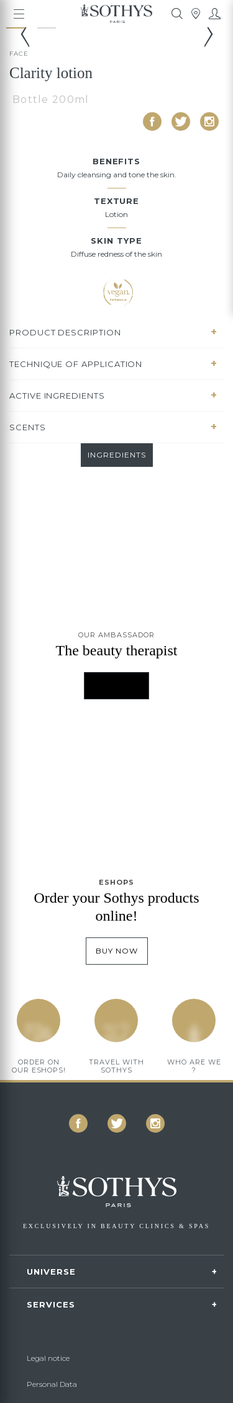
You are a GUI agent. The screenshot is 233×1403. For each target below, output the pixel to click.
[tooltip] (177, 13)
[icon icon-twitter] (180, 121)
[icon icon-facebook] (152, 121)
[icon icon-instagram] (209, 121)
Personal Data (52, 1384)
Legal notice (48, 1358)
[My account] (214, 13)
